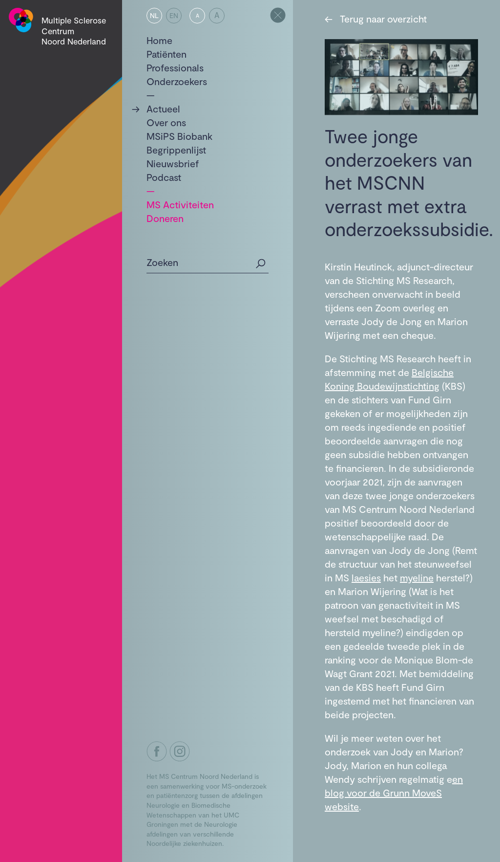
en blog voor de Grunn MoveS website (394, 792)
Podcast (163, 177)
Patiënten (166, 54)
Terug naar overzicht (376, 18)
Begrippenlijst (176, 149)
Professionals (175, 67)
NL (154, 15)
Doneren (165, 218)
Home (159, 40)
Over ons (166, 122)
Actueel (163, 108)
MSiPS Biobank (179, 136)
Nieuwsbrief (172, 163)
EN (173, 15)
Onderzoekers (176, 81)
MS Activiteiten (180, 204)
